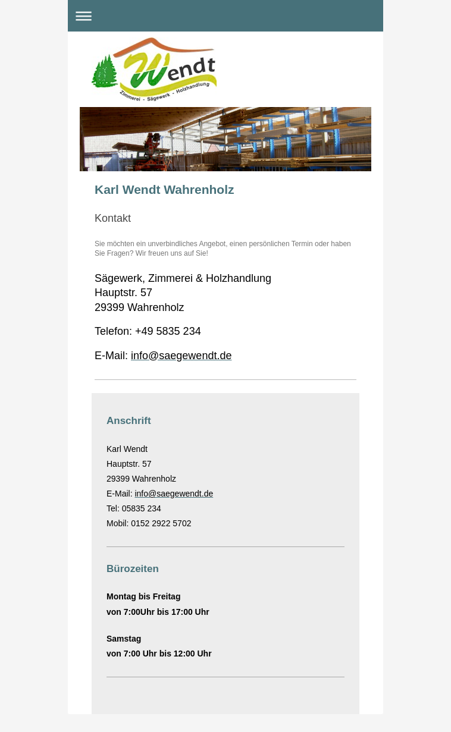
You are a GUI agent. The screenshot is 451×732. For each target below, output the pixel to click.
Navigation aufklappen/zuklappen (225, 16)
